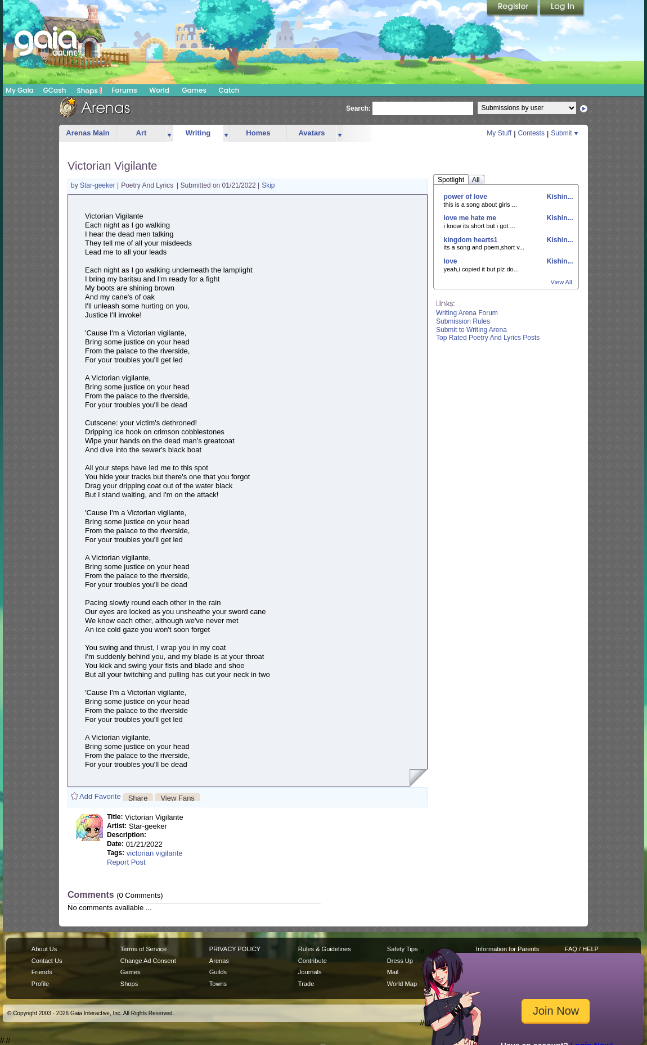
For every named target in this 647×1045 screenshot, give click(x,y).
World (159, 90)
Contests (531, 133)
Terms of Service (143, 949)
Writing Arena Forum (467, 313)
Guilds (218, 972)
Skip (268, 185)
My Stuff (499, 133)
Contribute (312, 960)
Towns (218, 983)
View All (561, 282)
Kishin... (559, 197)
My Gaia (19, 90)
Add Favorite (100, 796)
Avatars (311, 133)
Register (513, 8)
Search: (358, 108)
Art (141, 133)
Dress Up (400, 960)
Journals (310, 972)
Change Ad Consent (148, 960)
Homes (258, 133)
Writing (198, 133)
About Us (44, 949)
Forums (124, 90)
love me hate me (470, 218)
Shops (89, 90)
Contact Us (47, 960)
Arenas (219, 960)
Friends (42, 972)
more (169, 133)
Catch (229, 90)
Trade (306, 983)
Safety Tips (402, 949)
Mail (392, 972)
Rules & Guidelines (324, 949)
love (450, 261)
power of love (465, 197)
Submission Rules (463, 321)
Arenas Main (87, 133)
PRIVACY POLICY (234, 949)
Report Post (126, 862)
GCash (54, 90)
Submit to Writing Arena (471, 330)
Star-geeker (98, 185)
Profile (40, 983)
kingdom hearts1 (471, 240)
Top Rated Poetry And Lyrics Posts (488, 338)
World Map (402, 983)
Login (562, 8)
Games (194, 90)
